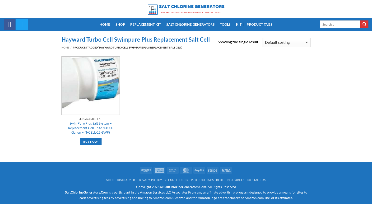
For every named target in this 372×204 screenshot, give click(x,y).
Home (105, 24)
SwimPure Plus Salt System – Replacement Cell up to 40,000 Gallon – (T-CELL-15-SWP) (90, 127)
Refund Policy (176, 180)
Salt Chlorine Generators (190, 24)
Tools (225, 24)
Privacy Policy (150, 180)
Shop (120, 24)
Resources (236, 180)
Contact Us (256, 180)
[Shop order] (286, 42)
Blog (220, 180)
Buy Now (90, 141)
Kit (239, 24)
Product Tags (259, 24)
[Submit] (364, 24)
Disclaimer (126, 180)
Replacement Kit (145, 24)
